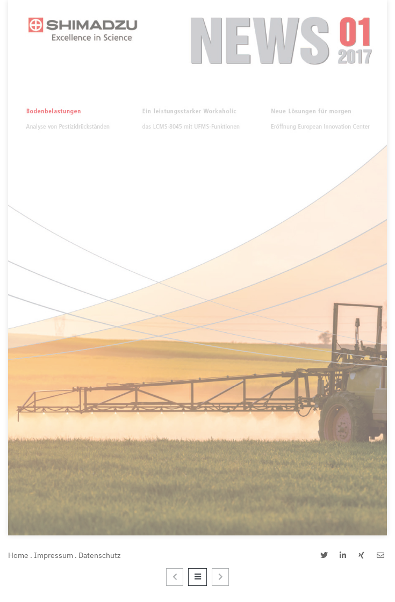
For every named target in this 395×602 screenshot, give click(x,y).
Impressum (53, 555)
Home (18, 555)
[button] (324, 555)
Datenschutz (99, 555)
